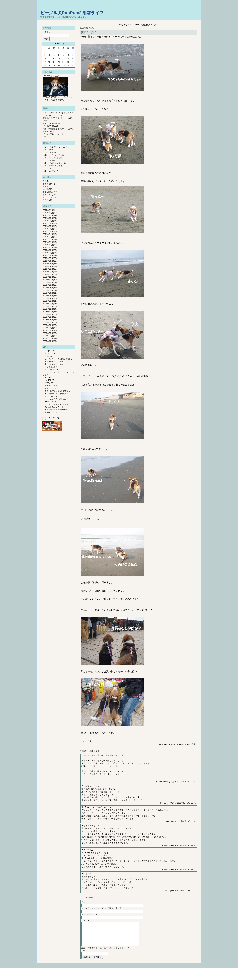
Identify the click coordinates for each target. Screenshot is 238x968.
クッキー (53, 160)
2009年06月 (48, 293)
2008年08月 (48, 320)
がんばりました (55, 158)
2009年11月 (48, 280)
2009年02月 (48, 304)
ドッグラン (47, 195)
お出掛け (46, 184)
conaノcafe (50, 383)
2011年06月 (48, 229)
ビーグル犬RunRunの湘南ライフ (72, 12)
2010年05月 (48, 264)
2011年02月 (48, 239)
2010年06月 (48, 261)
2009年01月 (48, 306)
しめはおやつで (148, 25)
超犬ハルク (49, 356)
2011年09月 (48, 221)
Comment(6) (185, 744)
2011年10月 (48, 218)
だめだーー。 (127, 25)
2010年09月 (48, 253)
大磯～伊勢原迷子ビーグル (54, 129)
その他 (45, 200)
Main (137, 25)
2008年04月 (48, 330)
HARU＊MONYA (52, 402)
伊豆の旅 (53, 152)
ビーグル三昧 (48, 134)
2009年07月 (48, 290)
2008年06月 (48, 325)
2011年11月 (48, 215)
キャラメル (169, 782)
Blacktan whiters (52, 369)
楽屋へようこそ (51, 412)
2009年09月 (48, 285)
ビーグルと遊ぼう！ (53, 385)
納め (51, 150)
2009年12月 (48, 277)
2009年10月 (48, 282)
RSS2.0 (45, 420)
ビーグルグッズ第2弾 (52, 113)
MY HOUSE (50, 353)
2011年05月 (48, 231)
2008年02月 (48, 336)
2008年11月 (48, 312)
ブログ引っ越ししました (59, 147)
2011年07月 (48, 226)
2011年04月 (48, 234)
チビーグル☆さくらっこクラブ (57, 361)
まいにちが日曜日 (52, 396)
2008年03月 (48, 333)
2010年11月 (48, 247)
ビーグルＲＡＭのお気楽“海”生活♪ (59, 359)
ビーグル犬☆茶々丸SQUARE (57, 404)
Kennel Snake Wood (54, 407)
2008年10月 (48, 314)
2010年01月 (48, 274)
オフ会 (45, 189)
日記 (45, 181)
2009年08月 (48, 288)
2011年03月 (48, 237)
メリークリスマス (56, 155)
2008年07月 (48, 322)
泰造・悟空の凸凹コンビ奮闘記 (57, 391)
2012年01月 (48, 210)
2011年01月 (48, 242)
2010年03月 (48, 269)
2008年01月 (48, 338)
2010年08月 (48, 255)
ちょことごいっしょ (53, 388)
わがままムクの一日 (53, 367)
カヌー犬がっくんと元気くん (57, 394)
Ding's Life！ (50, 351)
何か (51, 168)
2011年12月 (48, 213)
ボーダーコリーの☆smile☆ (56, 410)
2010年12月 (48, 245)
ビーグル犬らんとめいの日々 (57, 399)
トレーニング (48, 197)
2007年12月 (48, 341)
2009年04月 (48, 298)
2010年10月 (48, 250)
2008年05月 (48, 328)
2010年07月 (48, 258)
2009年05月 (48, 296)
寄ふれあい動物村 (50, 123)
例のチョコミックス (57, 163)
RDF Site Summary (50, 417)
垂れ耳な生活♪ (51, 377)
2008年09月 (48, 317)
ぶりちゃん (54, 171)
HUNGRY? (49, 380)
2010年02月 (48, 272)
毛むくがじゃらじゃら (54, 364)
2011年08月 (48, 223)
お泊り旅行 (47, 192)
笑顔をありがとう (50, 118)
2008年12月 (48, 309)
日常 (45, 186)
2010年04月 (48, 266)
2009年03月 (48, 301)
